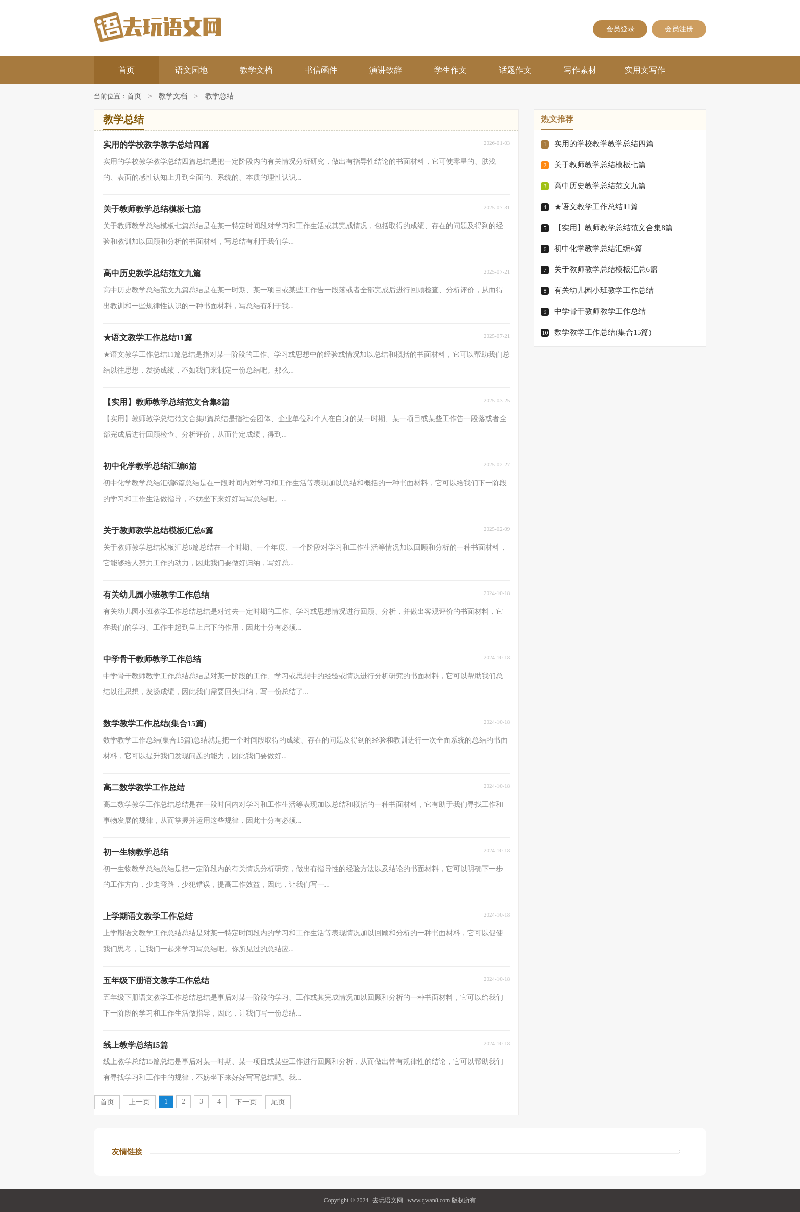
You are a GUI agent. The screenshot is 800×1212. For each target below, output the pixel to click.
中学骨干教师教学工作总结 (600, 311)
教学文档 (256, 70)
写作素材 (580, 70)
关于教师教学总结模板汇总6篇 (606, 269)
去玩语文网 (387, 1200)
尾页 (278, 1102)
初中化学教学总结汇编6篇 (598, 248)
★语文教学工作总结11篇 (596, 207)
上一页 (139, 1102)
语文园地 (191, 70)
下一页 (246, 1102)
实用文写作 (644, 70)
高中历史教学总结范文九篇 (600, 186)
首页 (126, 70)
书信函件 (321, 70)
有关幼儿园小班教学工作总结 (604, 290)
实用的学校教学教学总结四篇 (604, 144)
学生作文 (450, 70)
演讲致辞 (385, 70)
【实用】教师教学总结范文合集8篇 (613, 228)
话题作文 (515, 70)
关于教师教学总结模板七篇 (600, 165)
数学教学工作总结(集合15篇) (602, 332)
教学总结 (219, 97)
